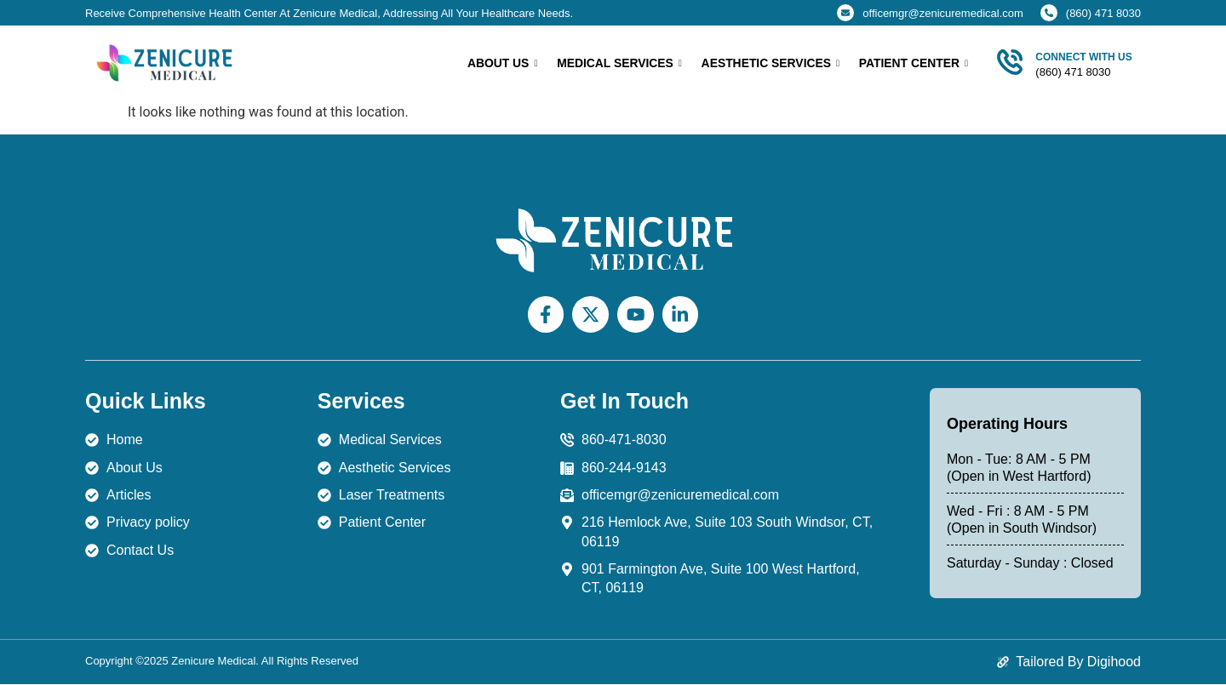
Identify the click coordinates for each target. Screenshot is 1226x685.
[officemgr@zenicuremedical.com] (845, 12)
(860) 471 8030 (1103, 13)
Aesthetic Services (769, 63)
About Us (501, 63)
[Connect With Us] (1010, 62)
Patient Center (913, 63)
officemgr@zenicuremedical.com (942, 13)
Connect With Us (1083, 57)
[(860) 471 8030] (1048, 12)
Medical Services (618, 63)
